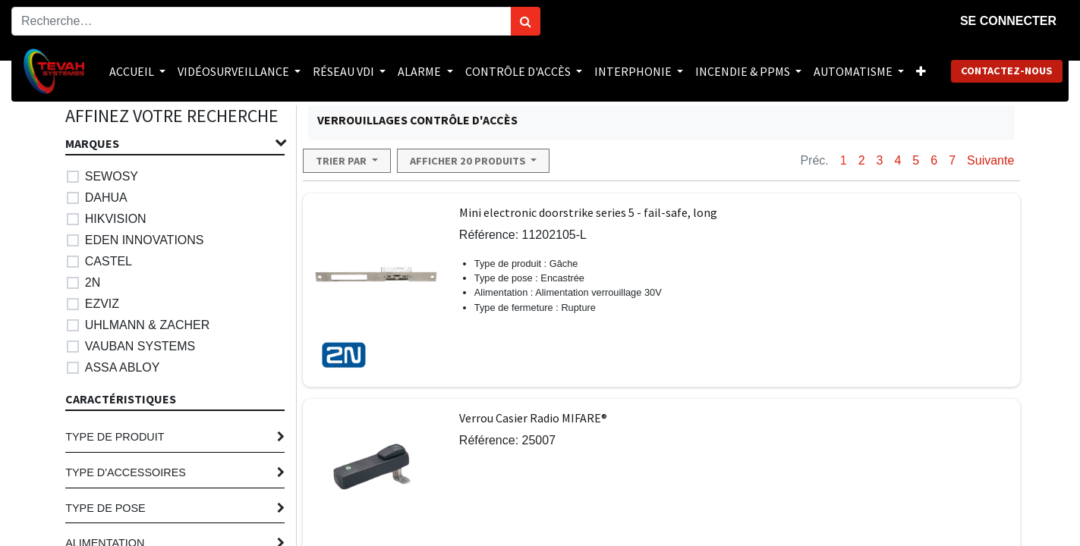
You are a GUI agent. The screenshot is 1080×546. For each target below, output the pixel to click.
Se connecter (1008, 20)
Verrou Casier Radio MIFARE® (533, 417)
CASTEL (108, 261)
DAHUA (106, 197)
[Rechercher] (525, 21)
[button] (921, 71)
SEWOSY (111, 176)
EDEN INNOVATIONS (144, 240)
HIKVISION (115, 218)
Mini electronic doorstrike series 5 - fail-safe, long (588, 212)
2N (92, 282)
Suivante (990, 160)
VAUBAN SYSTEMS (140, 346)
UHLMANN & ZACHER (147, 324)
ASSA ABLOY (122, 367)
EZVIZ (102, 303)
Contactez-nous (1007, 70)
